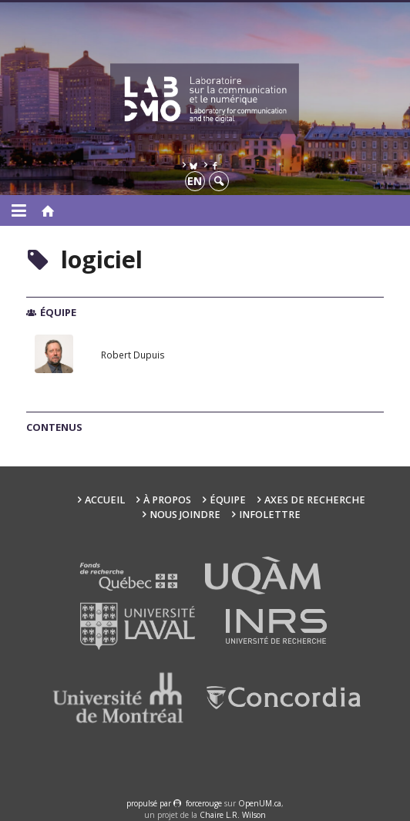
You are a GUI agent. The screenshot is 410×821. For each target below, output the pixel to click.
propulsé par (149, 803)
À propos (167, 499)
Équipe (228, 499)
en (194, 180)
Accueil (105, 499)
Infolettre (270, 514)
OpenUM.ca (259, 803)
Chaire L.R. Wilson (233, 814)
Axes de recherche (314, 499)
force (204, 803)
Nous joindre (185, 514)
